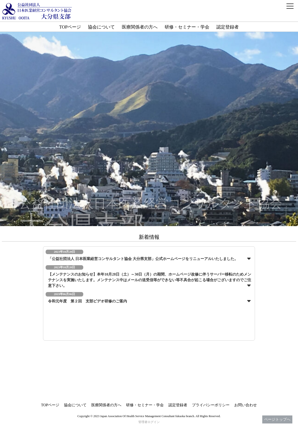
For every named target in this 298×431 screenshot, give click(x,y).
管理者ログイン (149, 422)
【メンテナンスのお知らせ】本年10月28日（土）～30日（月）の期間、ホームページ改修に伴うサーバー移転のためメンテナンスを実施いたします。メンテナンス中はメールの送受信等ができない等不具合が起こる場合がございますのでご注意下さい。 (149, 280)
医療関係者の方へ (140, 26)
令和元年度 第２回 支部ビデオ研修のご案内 (87, 301)
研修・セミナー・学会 (187, 26)
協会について (101, 26)
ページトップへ (277, 419)
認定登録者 (227, 26)
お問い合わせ (245, 405)
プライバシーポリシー (211, 405)
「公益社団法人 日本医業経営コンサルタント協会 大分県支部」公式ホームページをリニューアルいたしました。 (143, 259)
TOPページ (70, 26)
